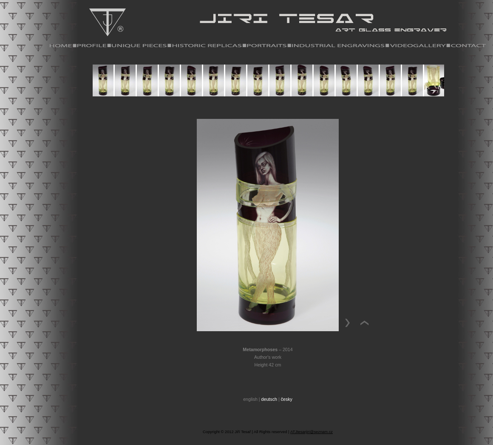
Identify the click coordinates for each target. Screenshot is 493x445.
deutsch (269, 399)
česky (286, 399)
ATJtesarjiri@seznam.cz (311, 432)
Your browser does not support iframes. (267, 86)
